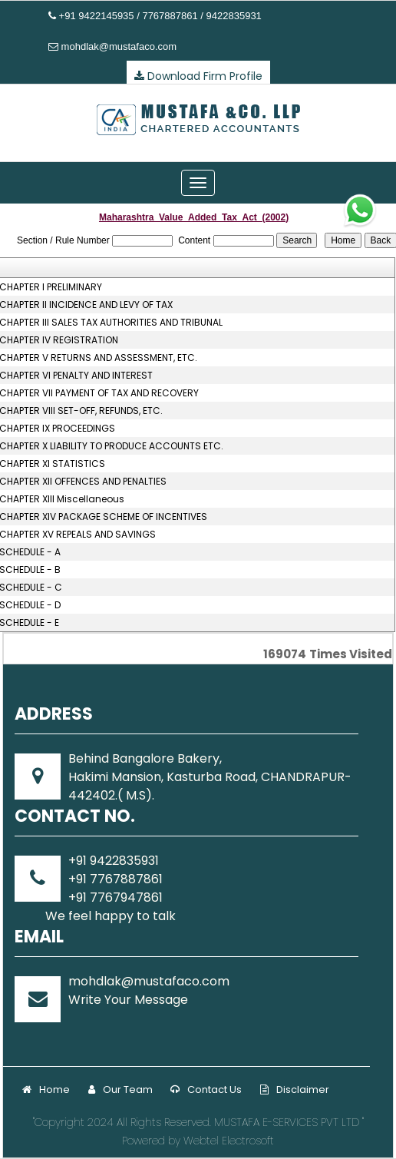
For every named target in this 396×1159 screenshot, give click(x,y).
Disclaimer (294, 1089)
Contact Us (206, 1089)
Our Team (120, 1089)
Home (46, 1089)
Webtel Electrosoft (228, 1140)
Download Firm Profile (198, 76)
